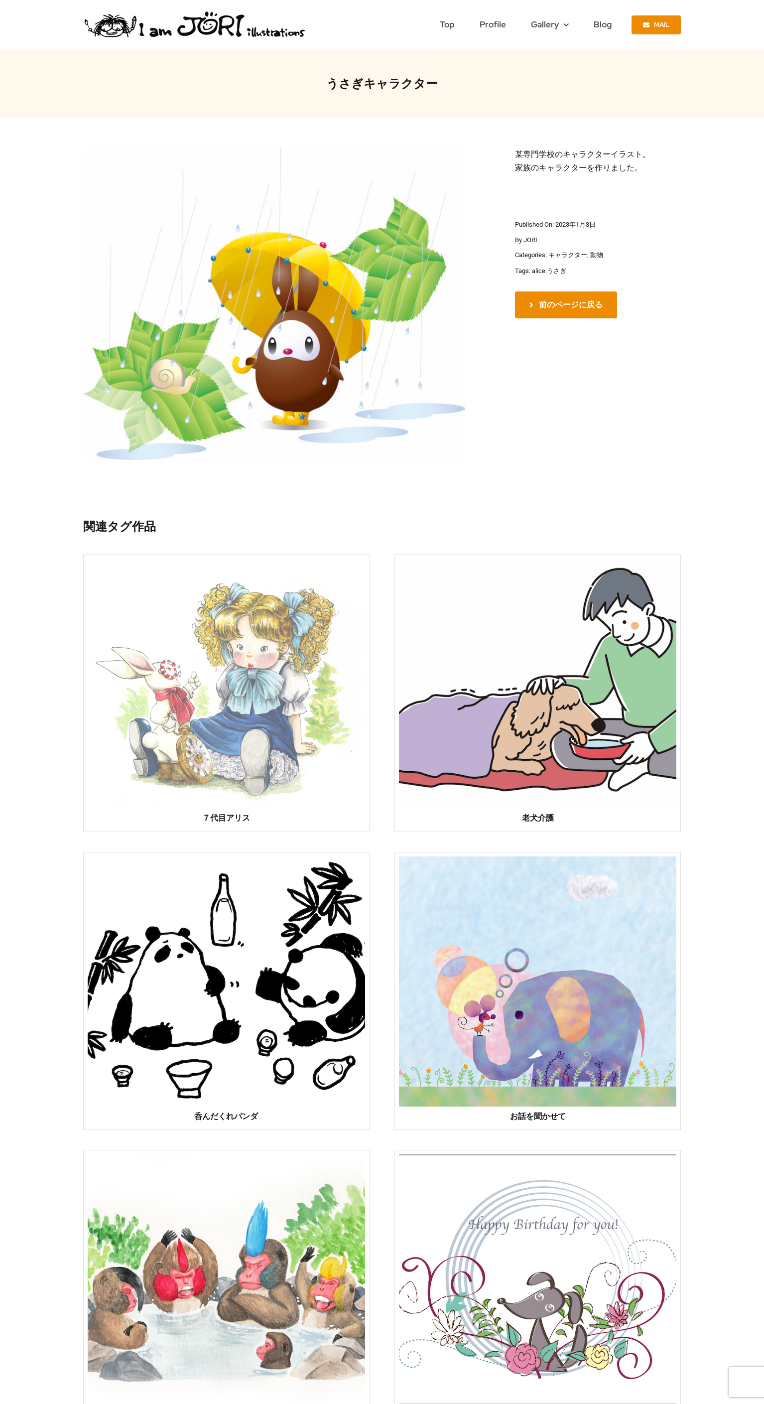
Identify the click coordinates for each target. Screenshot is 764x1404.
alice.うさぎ (549, 271)
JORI (530, 240)
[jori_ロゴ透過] (195, 13)
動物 (596, 255)
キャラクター (567, 255)
